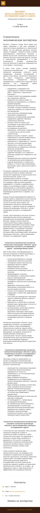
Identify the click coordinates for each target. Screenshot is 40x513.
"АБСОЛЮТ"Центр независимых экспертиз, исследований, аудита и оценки (20, 14)
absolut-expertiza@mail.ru (17, 491)
